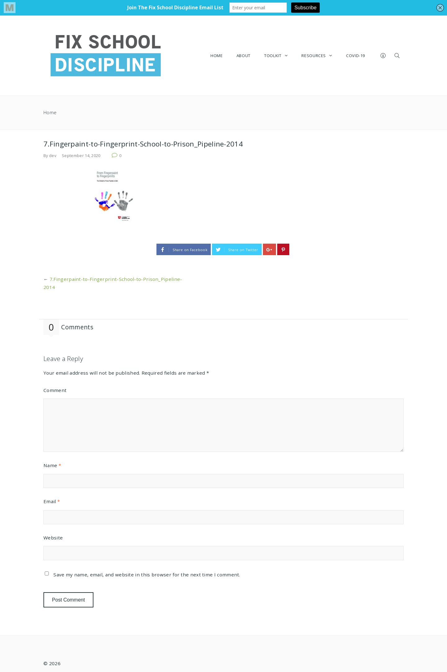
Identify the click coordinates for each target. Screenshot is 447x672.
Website (53, 537)
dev (52, 155)
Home (49, 112)
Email (51, 501)
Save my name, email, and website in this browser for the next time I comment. (146, 574)
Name (52, 465)
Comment (54, 390)
